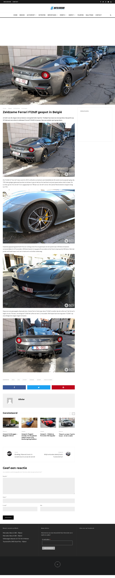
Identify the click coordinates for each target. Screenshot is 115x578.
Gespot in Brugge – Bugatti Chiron (10, 435)
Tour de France (48, 379)
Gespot (71, 15)
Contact (15, 1)
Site (41, 508)
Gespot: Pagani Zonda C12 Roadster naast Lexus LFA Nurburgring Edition (29, 436)
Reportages (52, 15)
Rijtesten (42, 15)
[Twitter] (103, 1)
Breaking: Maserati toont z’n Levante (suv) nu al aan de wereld (26, 454)
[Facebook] (101, 1)
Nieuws (22, 15)
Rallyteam (89, 15)
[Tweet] (38, 387)
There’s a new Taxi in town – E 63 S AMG (67, 435)
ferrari (32, 379)
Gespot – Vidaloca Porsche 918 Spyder (47, 435)
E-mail (5, 508)
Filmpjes (81, 15)
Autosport (31, 15)
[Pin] (63, 387)
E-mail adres (46, 542)
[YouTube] (108, 1)
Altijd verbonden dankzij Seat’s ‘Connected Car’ (51, 454)
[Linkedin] (111, 1)
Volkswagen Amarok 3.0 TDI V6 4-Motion (16, 541)
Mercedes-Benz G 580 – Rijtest (12, 536)
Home (15, 15)
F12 (19, 379)
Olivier (4, 108)
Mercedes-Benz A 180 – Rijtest (12, 539)
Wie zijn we (7, 1)
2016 (13, 379)
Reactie (5, 476)
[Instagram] (105, 1)
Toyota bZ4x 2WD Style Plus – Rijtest (14, 544)
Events (62, 15)
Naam (4, 500)
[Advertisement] (57, 32)
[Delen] (14, 387)
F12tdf (25, 379)
